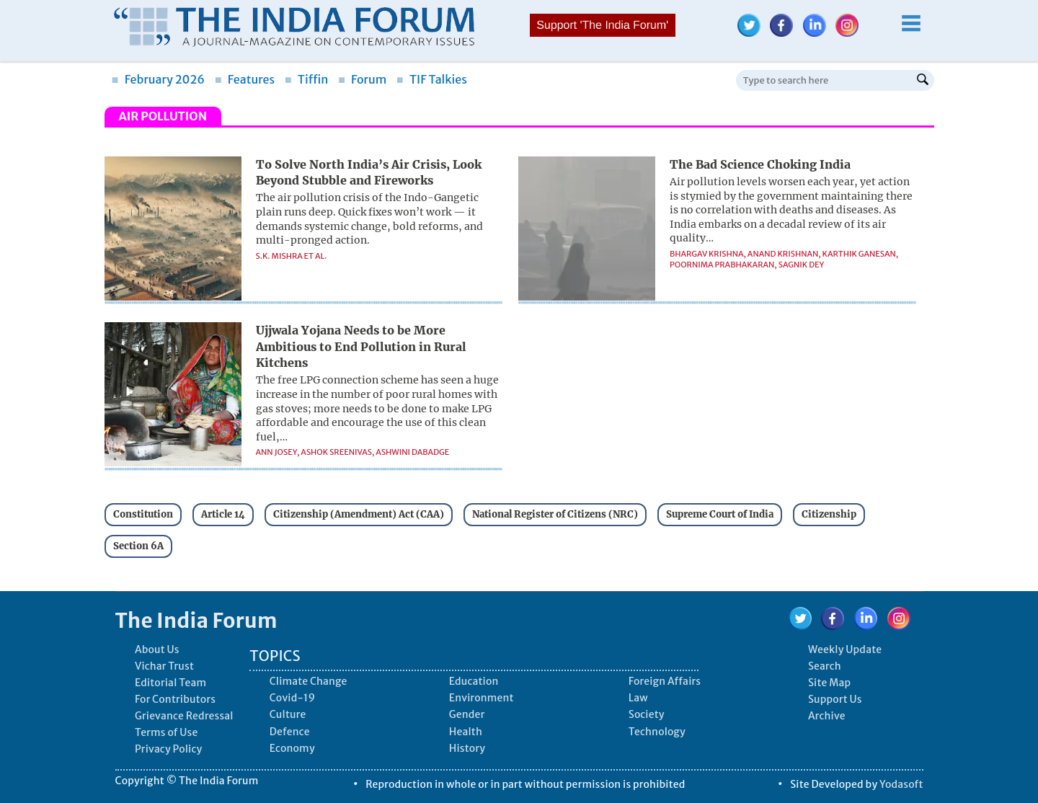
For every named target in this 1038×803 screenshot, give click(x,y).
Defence (290, 731)
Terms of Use (166, 732)
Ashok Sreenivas (336, 452)
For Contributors (175, 699)
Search (824, 666)
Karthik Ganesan (859, 254)
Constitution (143, 514)
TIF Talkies (431, 79)
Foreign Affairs (665, 681)
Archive (827, 715)
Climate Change (308, 681)
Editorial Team (170, 682)
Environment (481, 697)
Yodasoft (901, 784)
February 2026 (158, 79)
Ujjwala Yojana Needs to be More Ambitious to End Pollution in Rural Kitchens (361, 346)
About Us (157, 649)
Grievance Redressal (184, 715)
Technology (657, 731)
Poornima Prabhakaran (722, 264)
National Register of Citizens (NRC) (555, 514)
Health (465, 731)
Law (638, 697)
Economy (292, 748)
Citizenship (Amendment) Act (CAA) (358, 514)
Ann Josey (277, 452)
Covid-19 (293, 697)
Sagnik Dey (801, 264)
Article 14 (223, 514)
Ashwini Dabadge (412, 452)
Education (474, 681)
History (467, 748)
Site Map (829, 682)
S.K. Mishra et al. (291, 256)
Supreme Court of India (719, 514)
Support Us (835, 699)
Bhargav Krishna (707, 254)
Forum (362, 79)
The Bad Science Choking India (760, 164)
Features (245, 79)
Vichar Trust (164, 666)
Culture (288, 714)
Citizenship (829, 514)
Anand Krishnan (783, 254)
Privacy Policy (168, 748)
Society (647, 714)
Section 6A (138, 546)
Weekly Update (845, 649)
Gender (467, 714)
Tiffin (307, 79)
